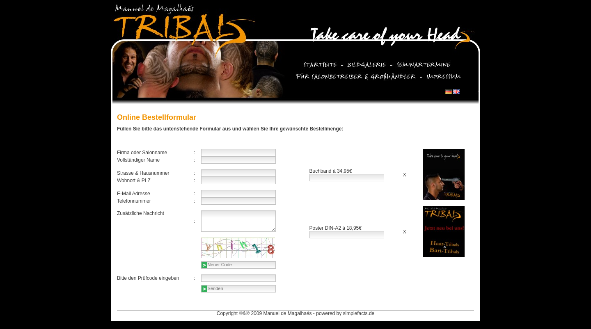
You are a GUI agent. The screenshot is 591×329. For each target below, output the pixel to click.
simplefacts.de (359, 313)
